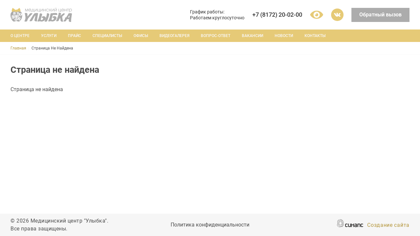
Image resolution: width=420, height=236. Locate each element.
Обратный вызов (380, 14)
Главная (18, 48)
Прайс (74, 35)
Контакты (315, 35)
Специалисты (107, 35)
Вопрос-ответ (215, 35)
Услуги (48, 35)
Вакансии (252, 35)
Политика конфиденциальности (210, 225)
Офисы (141, 35)
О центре (20, 35)
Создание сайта (388, 225)
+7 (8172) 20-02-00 (277, 14)
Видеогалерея (174, 35)
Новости (284, 35)
